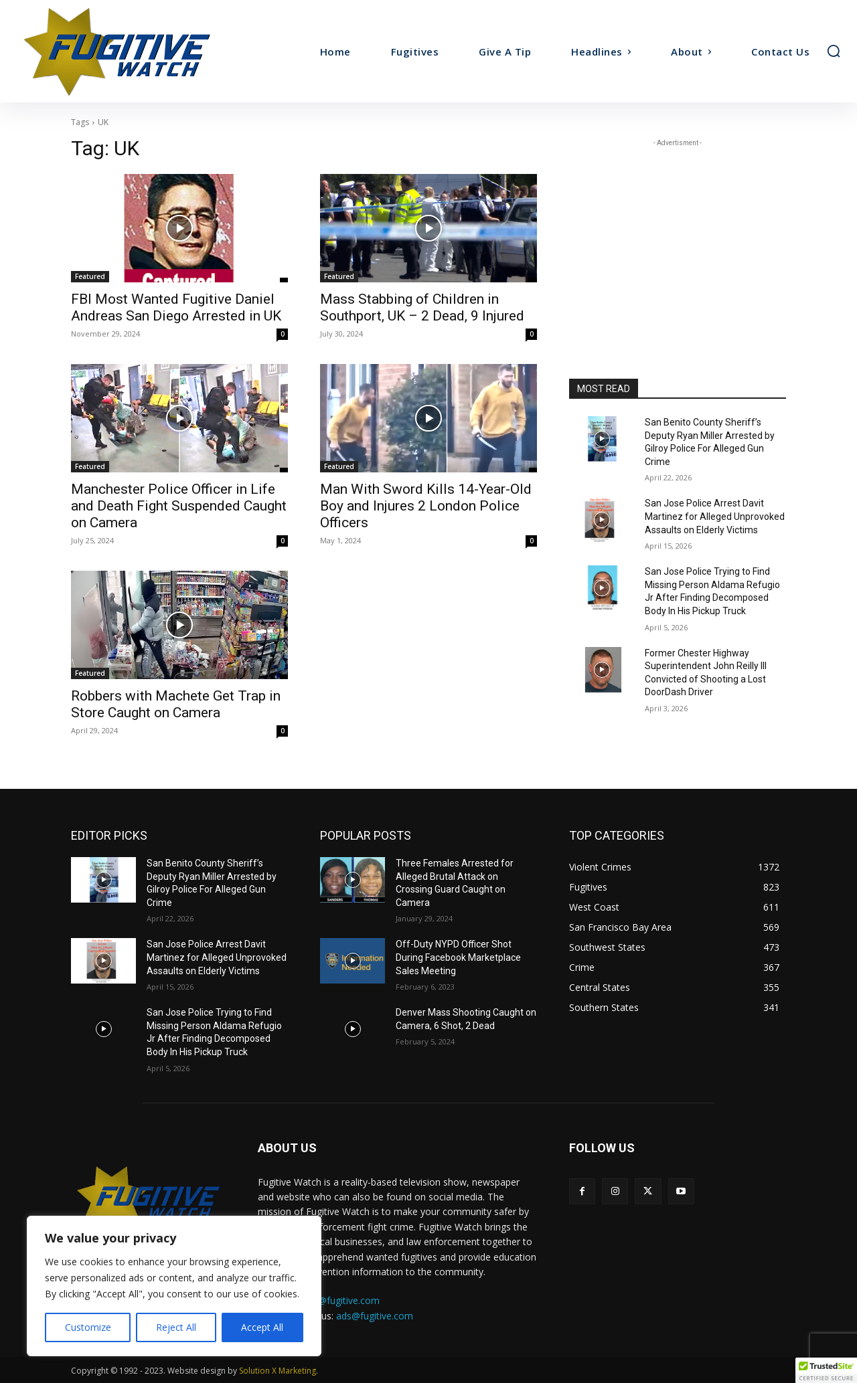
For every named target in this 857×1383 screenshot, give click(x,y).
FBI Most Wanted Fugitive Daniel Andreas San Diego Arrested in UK (176, 307)
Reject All (176, 1327)
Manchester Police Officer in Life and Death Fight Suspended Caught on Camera (179, 506)
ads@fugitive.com (374, 1315)
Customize (88, 1327)
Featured (90, 276)
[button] (833, 50)
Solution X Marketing (277, 1370)
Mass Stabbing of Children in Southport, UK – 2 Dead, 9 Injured (422, 307)
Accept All (262, 1327)
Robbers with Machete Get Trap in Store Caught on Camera (176, 704)
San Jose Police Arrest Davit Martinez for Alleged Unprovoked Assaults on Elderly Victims (715, 516)
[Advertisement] (677, 233)
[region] (174, 1286)
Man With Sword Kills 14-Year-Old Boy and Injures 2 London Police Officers (426, 506)
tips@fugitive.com (341, 1300)
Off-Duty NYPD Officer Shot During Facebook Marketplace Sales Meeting (458, 957)
